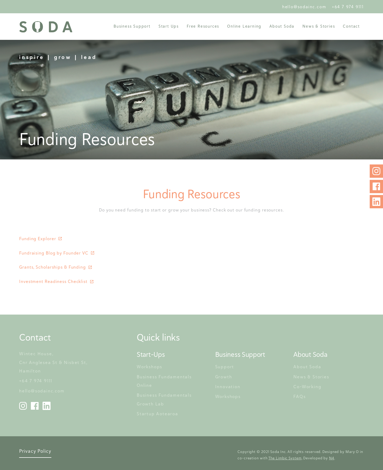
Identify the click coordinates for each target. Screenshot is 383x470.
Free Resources (203, 26)
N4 (331, 458)
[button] (132, 26)
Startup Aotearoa (157, 414)
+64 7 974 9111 (348, 7)
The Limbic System (284, 458)
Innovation (227, 386)
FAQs (299, 396)
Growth (223, 377)
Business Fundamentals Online (165, 381)
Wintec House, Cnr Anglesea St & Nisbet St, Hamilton (54, 362)
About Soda (307, 367)
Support (224, 367)
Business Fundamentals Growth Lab (165, 399)
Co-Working (307, 386)
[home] (45, 27)
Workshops (149, 367)
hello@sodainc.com (305, 7)
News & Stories (318, 26)
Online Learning (244, 26)
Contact (351, 26)
